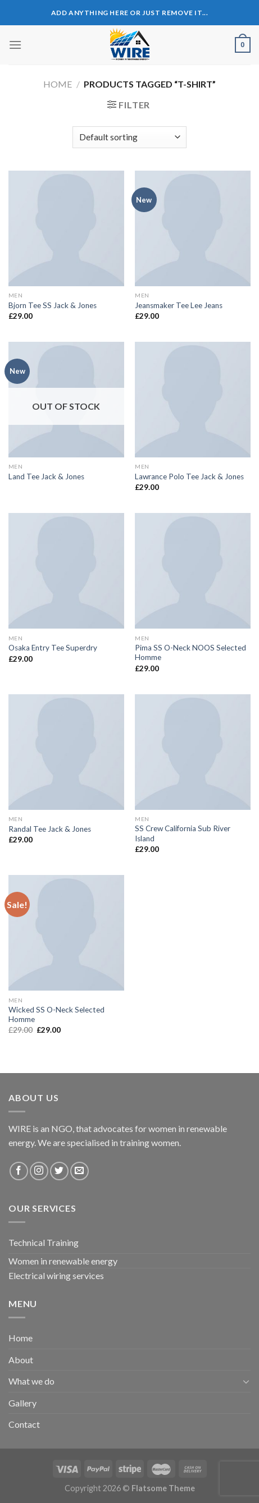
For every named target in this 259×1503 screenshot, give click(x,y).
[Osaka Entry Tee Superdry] (66, 571)
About (20, 1359)
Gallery (22, 1402)
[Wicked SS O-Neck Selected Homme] (66, 933)
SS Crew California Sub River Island (182, 833)
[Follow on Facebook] (19, 1171)
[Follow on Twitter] (59, 1171)
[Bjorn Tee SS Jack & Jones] (66, 228)
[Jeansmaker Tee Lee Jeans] (193, 228)
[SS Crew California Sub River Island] (193, 752)
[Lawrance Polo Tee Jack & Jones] (193, 399)
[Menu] (15, 44)
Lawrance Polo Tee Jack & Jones (189, 476)
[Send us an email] (79, 1171)
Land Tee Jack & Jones (46, 476)
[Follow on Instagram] (39, 1171)
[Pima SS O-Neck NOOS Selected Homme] (193, 571)
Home (57, 84)
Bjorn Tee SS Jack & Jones (52, 305)
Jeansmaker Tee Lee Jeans (178, 305)
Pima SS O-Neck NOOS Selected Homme (190, 652)
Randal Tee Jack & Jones (49, 828)
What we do (31, 1381)
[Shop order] (129, 137)
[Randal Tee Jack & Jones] (66, 752)
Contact (24, 1424)
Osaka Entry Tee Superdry (52, 647)
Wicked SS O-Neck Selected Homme (56, 1014)
